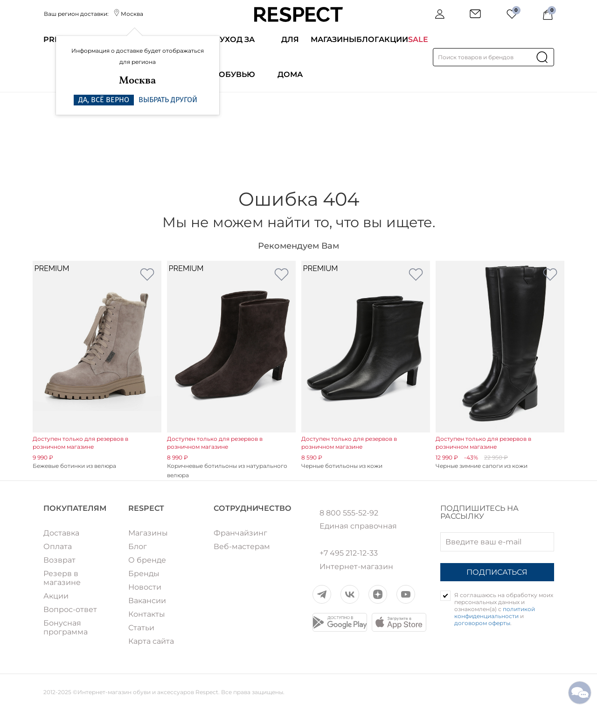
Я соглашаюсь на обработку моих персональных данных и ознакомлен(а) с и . (503, 609)
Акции (393, 39)
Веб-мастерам (242, 546)
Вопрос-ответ (70, 609)
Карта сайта (151, 641)
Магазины (333, 39)
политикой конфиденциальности (494, 613)
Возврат (59, 560)
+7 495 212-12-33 (348, 553)
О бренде (147, 560)
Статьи (141, 627)
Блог (367, 39)
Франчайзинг (240, 533)
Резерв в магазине (62, 578)
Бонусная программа (65, 627)
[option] (97, 365)
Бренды (144, 573)
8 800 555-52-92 (348, 513)
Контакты (146, 614)
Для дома (290, 57)
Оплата (57, 546)
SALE (418, 39)
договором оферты (482, 623)
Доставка (61, 533)
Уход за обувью (237, 57)
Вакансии (147, 600)
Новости (144, 587)
